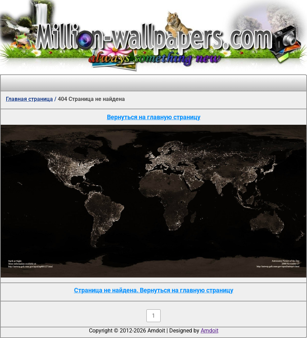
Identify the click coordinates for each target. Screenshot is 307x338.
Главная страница (29, 99)
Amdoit (209, 330)
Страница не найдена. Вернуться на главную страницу (153, 290)
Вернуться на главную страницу (153, 117)
